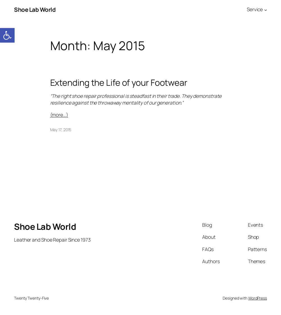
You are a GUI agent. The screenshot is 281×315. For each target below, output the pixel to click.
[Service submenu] (265, 9)
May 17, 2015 (61, 129)
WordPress (257, 298)
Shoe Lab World (35, 9)
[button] (7, 35)
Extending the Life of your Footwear (119, 82)
